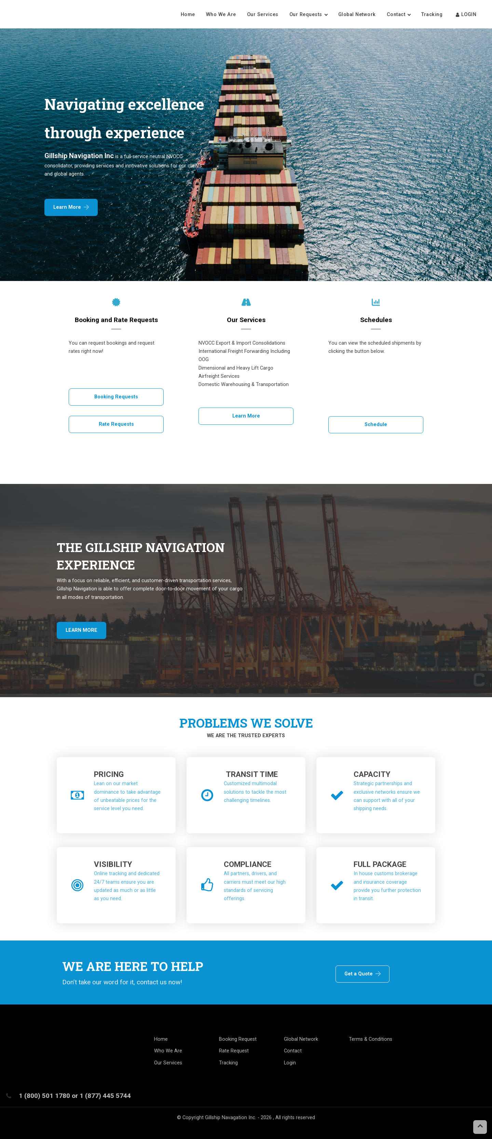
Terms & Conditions (370, 1039)
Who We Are (221, 14)
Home (188, 14)
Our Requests (305, 14)
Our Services (262, 14)
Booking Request (238, 1039)
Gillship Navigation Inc (79, 156)
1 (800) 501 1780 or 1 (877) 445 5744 (75, 1096)
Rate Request (234, 1051)
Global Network (357, 14)
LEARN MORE (81, 630)
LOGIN (465, 14)
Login (290, 1063)
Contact (396, 14)
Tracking (432, 14)
